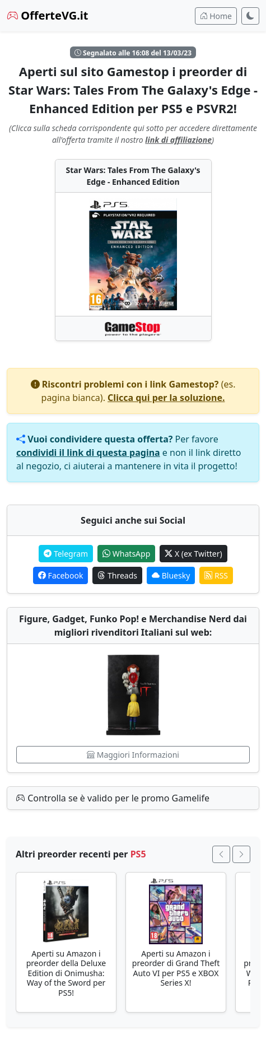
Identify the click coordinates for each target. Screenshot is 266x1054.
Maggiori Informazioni (133, 754)
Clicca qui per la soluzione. (166, 397)
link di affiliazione (178, 139)
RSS (216, 575)
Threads (117, 575)
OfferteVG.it (47, 15)
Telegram (66, 553)
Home (216, 16)
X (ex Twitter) (193, 553)
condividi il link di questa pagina (88, 452)
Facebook (60, 575)
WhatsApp (126, 553)
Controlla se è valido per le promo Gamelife (112, 798)
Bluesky (171, 575)
